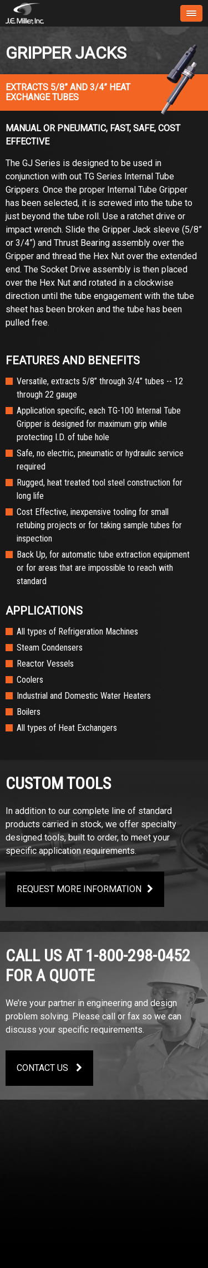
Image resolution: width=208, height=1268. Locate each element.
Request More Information (85, 889)
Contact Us (49, 1068)
